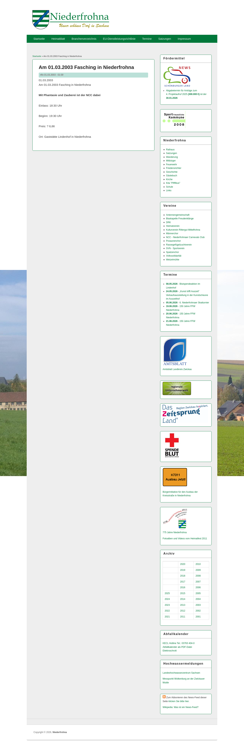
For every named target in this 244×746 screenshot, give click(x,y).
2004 (198, 599)
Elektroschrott (170, 650)
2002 (198, 610)
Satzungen (164, 38)
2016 (182, 587)
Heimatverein (173, 226)
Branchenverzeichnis (83, 38)
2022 (167, 610)
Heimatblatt (58, 38)
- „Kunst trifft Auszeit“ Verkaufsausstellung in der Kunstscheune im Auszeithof (187, 295)
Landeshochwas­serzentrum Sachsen (181, 672)
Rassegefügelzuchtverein (179, 244)
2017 (182, 581)
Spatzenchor (172, 252)
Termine (147, 38)
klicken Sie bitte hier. (179, 701)
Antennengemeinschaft (177, 215)
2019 (182, 570)
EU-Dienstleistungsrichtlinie (119, 38)
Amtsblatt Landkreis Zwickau (177, 369)
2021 (167, 616)
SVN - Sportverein (175, 248)
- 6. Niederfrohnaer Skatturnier (187, 302)
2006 (198, 587)
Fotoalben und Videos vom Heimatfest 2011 (185, 538)
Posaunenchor (173, 241)
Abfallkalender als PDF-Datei (177, 647)
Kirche (169, 179)
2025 (167, 593)
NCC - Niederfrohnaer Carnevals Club (185, 237)
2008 (198, 575)
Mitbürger (171, 160)
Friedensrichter (173, 168)
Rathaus (170, 149)
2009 (198, 570)
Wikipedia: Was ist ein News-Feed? (180, 707)
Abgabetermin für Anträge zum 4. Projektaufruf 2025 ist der (186, 94)
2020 (182, 564)
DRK (168, 222)
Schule (169, 186)
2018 (182, 575)
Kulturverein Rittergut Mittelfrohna (183, 229)
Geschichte (171, 172)
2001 (198, 616)
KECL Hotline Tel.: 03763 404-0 (178, 643)
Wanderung (172, 157)
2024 (167, 599)
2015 (182, 593)
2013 (182, 605)
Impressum (184, 38)
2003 (198, 605)
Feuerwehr (171, 164)
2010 (198, 564)
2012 (182, 610)
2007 (198, 581)
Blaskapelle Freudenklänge (180, 218)
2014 (182, 599)
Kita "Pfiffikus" (173, 183)
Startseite (39, 38)
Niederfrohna (60, 732)
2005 (198, 593)
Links (168, 190)
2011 (182, 616)
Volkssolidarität (173, 255)
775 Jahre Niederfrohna (175, 532)
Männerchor (172, 233)
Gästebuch (171, 175)
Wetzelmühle (172, 259)
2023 (167, 605)
